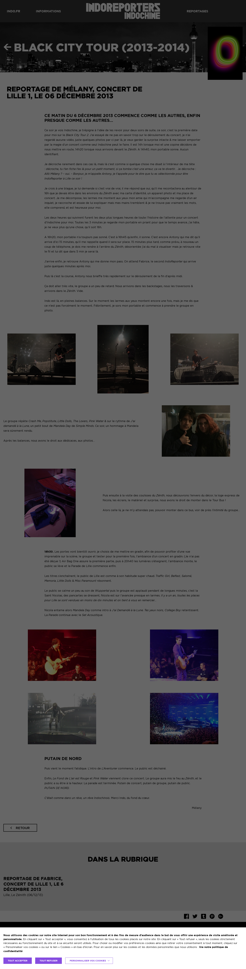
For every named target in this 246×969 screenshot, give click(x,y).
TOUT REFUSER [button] (48, 960)
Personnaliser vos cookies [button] (88, 960)
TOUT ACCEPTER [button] (17, 960)
